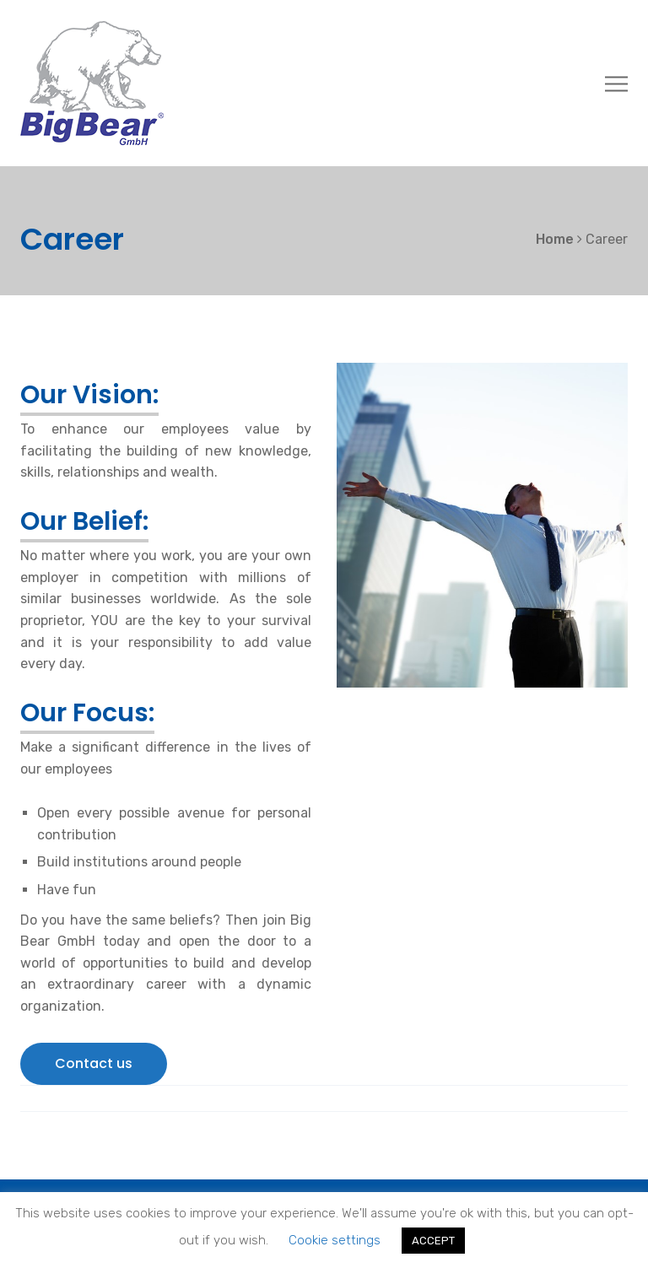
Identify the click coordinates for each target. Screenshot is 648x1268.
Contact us (93, 1063)
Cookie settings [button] (335, 1240)
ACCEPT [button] (433, 1240)
